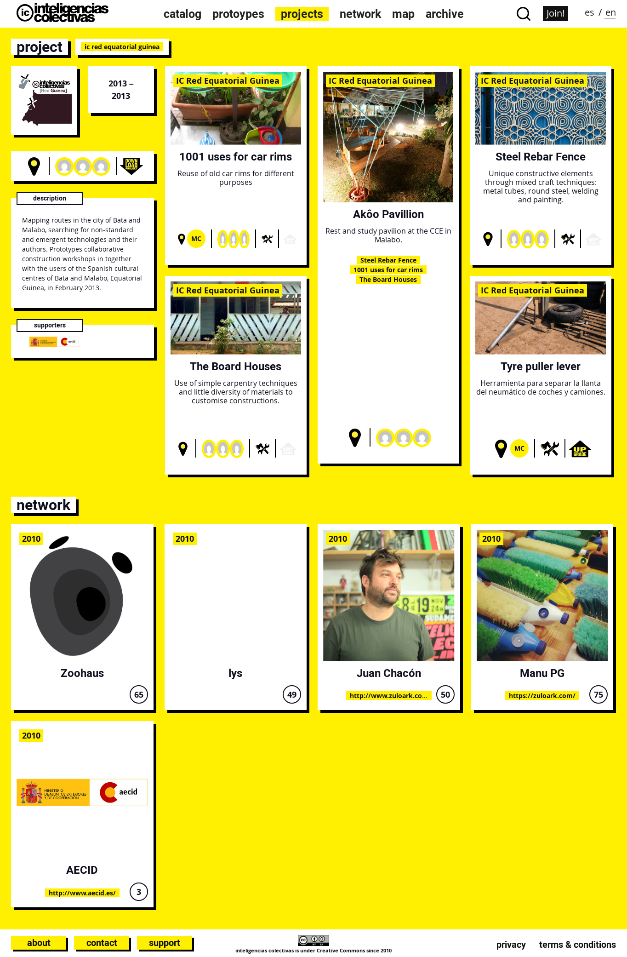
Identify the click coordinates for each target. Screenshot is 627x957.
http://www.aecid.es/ (82, 892)
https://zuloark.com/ (542, 695)
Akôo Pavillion (388, 214)
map (403, 14)
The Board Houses (388, 279)
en (610, 12)
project (40, 47)
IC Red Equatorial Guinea (227, 80)
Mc (196, 238)
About (39, 942)
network (360, 14)
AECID (82, 870)
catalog (182, 14)
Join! (555, 13)
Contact (101, 942)
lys (235, 673)
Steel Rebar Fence (388, 260)
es (589, 12)
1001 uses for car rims (235, 156)
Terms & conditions (577, 944)
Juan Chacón (389, 673)
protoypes (238, 14)
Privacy (511, 944)
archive (445, 14)
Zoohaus (82, 673)
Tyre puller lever (541, 366)
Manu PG (542, 673)
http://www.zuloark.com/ (390, 695)
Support (164, 942)
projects (302, 14)
